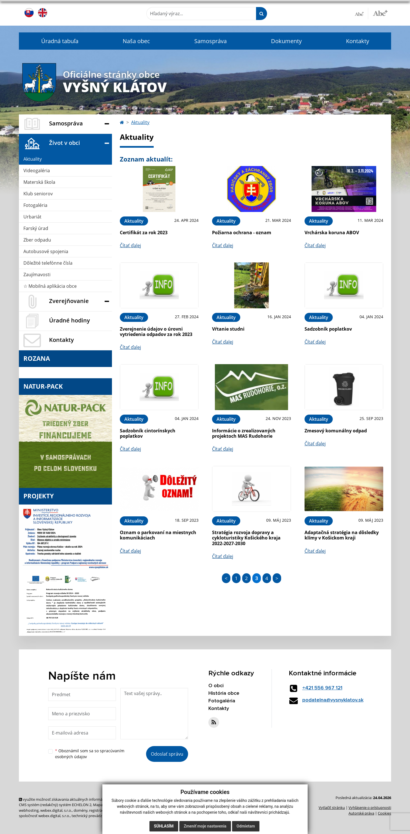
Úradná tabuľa (59, 41)
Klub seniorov (38, 194)
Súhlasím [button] (164, 826)
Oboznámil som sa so (89, 753)
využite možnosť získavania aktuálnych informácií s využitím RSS (75, 799)
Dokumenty (286, 41)
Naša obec (136, 41)
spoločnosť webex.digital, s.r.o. (44, 815)
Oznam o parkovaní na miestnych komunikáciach (158, 535)
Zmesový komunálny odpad (336, 431)
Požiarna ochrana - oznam (241, 232)
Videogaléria (36, 170)
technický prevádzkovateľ (93, 815)
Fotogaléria (35, 205)
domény (80, 810)
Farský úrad (35, 228)
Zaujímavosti (36, 274)
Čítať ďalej (130, 245)
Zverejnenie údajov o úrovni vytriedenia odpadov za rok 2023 (156, 331)
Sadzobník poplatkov (328, 329)
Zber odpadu (37, 240)
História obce (223, 693)
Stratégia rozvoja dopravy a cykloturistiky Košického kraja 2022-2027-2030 (246, 537)
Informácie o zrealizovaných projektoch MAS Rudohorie (243, 433)
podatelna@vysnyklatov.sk (332, 700)
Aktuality (32, 159)
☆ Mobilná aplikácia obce (50, 286)
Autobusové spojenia (45, 251)
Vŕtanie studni (228, 329)
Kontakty (357, 41)
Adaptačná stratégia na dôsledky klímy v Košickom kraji (342, 535)
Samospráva (210, 41)
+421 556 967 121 (322, 688)
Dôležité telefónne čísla (47, 263)
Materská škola (39, 182)
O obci (216, 685)
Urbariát (32, 217)
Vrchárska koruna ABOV (332, 232)
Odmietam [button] (246, 826)
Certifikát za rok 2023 (143, 232)
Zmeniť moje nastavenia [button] (205, 826)
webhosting (29, 810)
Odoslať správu (167, 754)
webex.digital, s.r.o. (56, 810)
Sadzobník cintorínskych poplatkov (147, 433)
